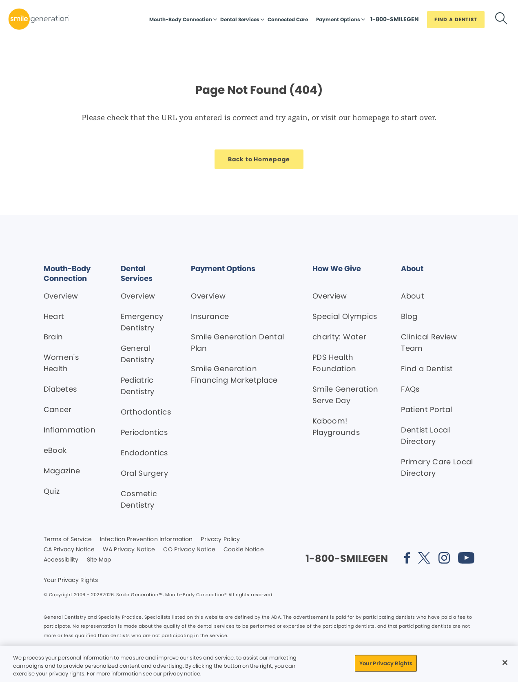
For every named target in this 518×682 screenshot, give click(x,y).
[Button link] (394, 21)
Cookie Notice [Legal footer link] (244, 549)
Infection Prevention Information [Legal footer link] (146, 539)
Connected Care (288, 19)
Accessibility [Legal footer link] (61, 560)
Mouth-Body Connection (180, 19)
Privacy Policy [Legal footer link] (220, 539)
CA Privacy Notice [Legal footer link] (69, 549)
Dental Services (239, 19)
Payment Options (338, 19)
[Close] (505, 662)
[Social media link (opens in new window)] (407, 559)
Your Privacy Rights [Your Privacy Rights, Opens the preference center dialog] (385, 663)
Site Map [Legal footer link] (99, 560)
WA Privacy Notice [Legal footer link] (129, 549)
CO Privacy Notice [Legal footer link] (189, 549)
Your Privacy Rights (71, 580)
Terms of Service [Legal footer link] (68, 539)
